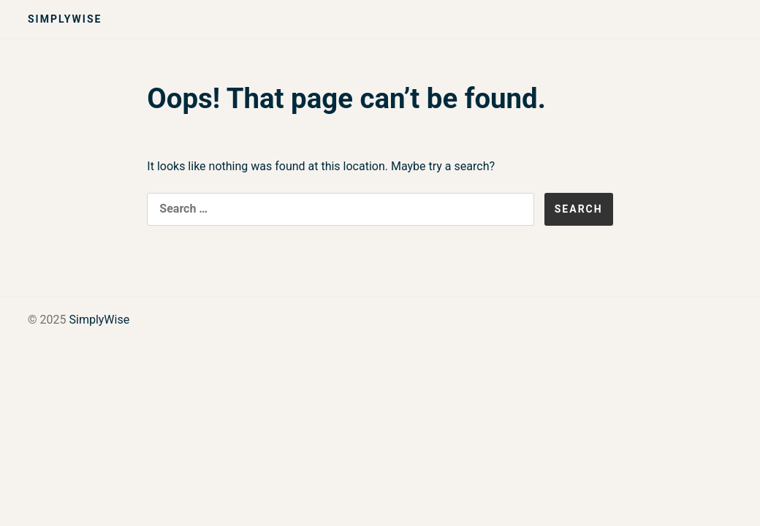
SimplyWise (65, 19)
